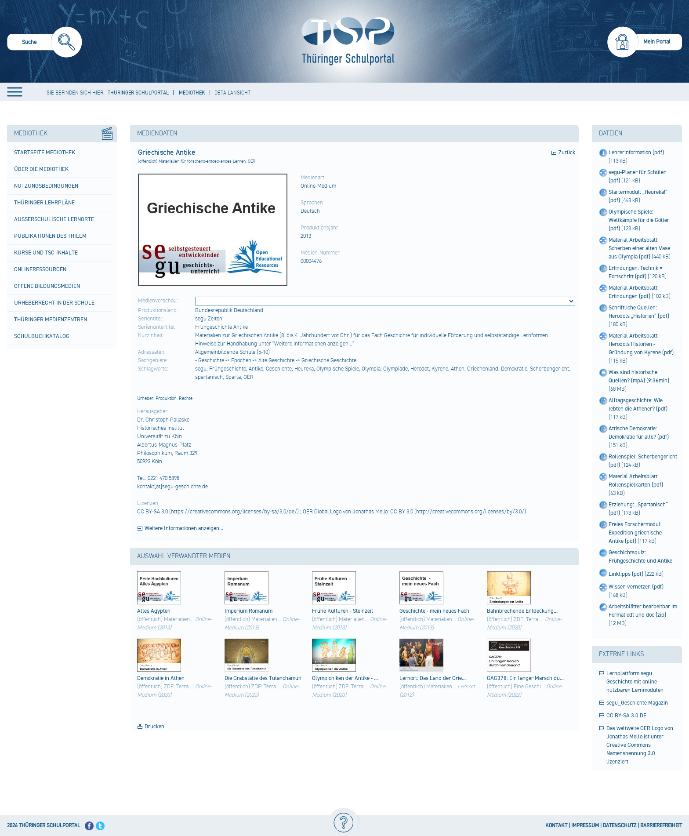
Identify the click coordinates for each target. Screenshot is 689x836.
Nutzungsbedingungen (46, 185)
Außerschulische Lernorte (54, 219)
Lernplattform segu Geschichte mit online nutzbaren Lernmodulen (635, 682)
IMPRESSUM (585, 825)
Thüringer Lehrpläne (44, 202)
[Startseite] (346, 41)
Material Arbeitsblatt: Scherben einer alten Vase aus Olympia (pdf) (639, 248)
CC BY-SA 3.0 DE (626, 715)
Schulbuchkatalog (41, 336)
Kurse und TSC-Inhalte (46, 252)
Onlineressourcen (40, 269)
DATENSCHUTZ (619, 825)
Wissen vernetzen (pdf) (636, 586)
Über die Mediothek (41, 169)
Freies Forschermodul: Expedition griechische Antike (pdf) (635, 533)
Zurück (566, 152)
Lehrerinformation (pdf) (636, 152)
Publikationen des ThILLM (50, 236)
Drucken (154, 726)
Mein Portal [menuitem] (657, 41)
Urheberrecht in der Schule (54, 302)
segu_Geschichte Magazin (637, 702)
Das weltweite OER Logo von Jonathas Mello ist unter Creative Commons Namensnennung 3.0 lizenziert (639, 745)
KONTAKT (556, 825)
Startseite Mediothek (44, 152)
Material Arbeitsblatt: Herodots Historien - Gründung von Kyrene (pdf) (641, 344)
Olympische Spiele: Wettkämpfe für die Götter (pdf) (639, 220)
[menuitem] (44, 43)
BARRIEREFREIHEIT (661, 825)
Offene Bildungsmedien (47, 286)
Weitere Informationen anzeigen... (184, 528)
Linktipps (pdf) (627, 574)
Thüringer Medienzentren (50, 319)
